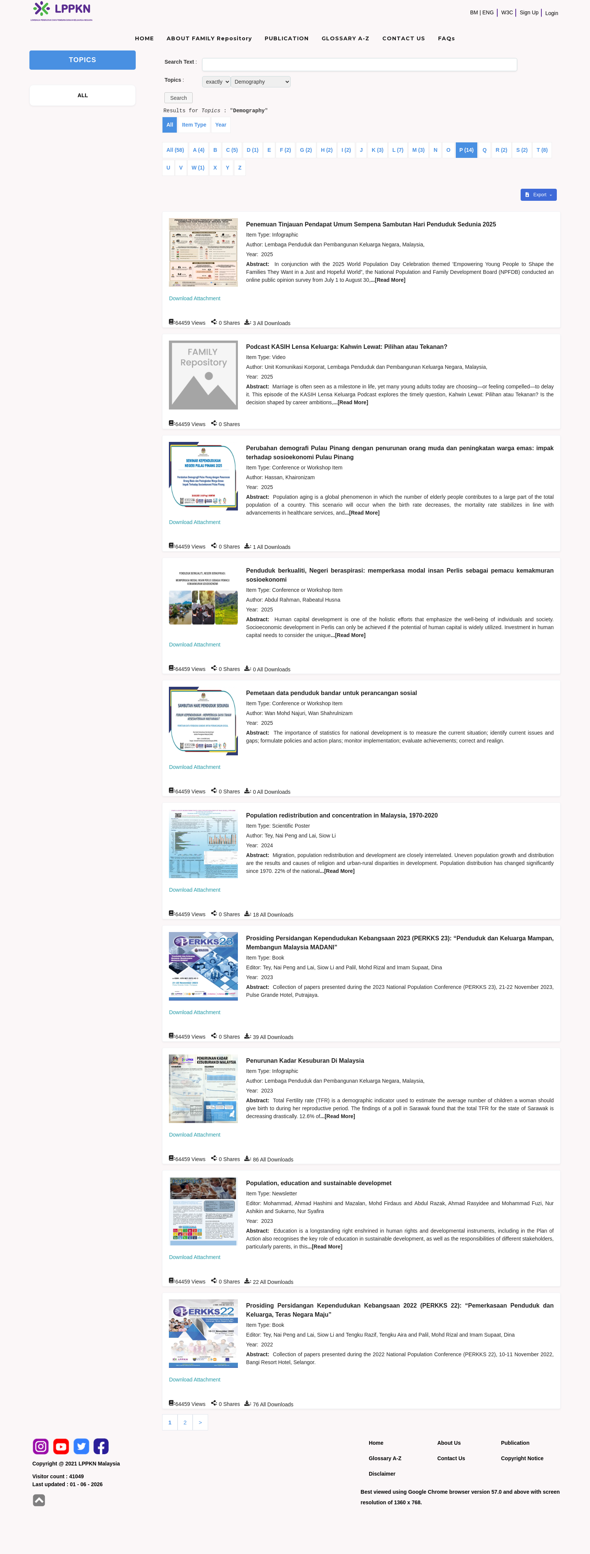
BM (474, 12)
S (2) (521, 150)
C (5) (232, 150)
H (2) (327, 150)
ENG (488, 12)
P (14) (467, 150)
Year (221, 125)
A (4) (199, 150)
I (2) (346, 150)
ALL (83, 95)
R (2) (501, 150)
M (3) (418, 150)
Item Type (194, 125)
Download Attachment (194, 298)
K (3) (377, 150)
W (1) (198, 168)
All (169, 125)
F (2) (285, 150)
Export (536, 194)
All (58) (175, 150)
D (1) (253, 150)
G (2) (306, 150)
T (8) (542, 150)
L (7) (397, 150)
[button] (178, 97)
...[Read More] (388, 280)
